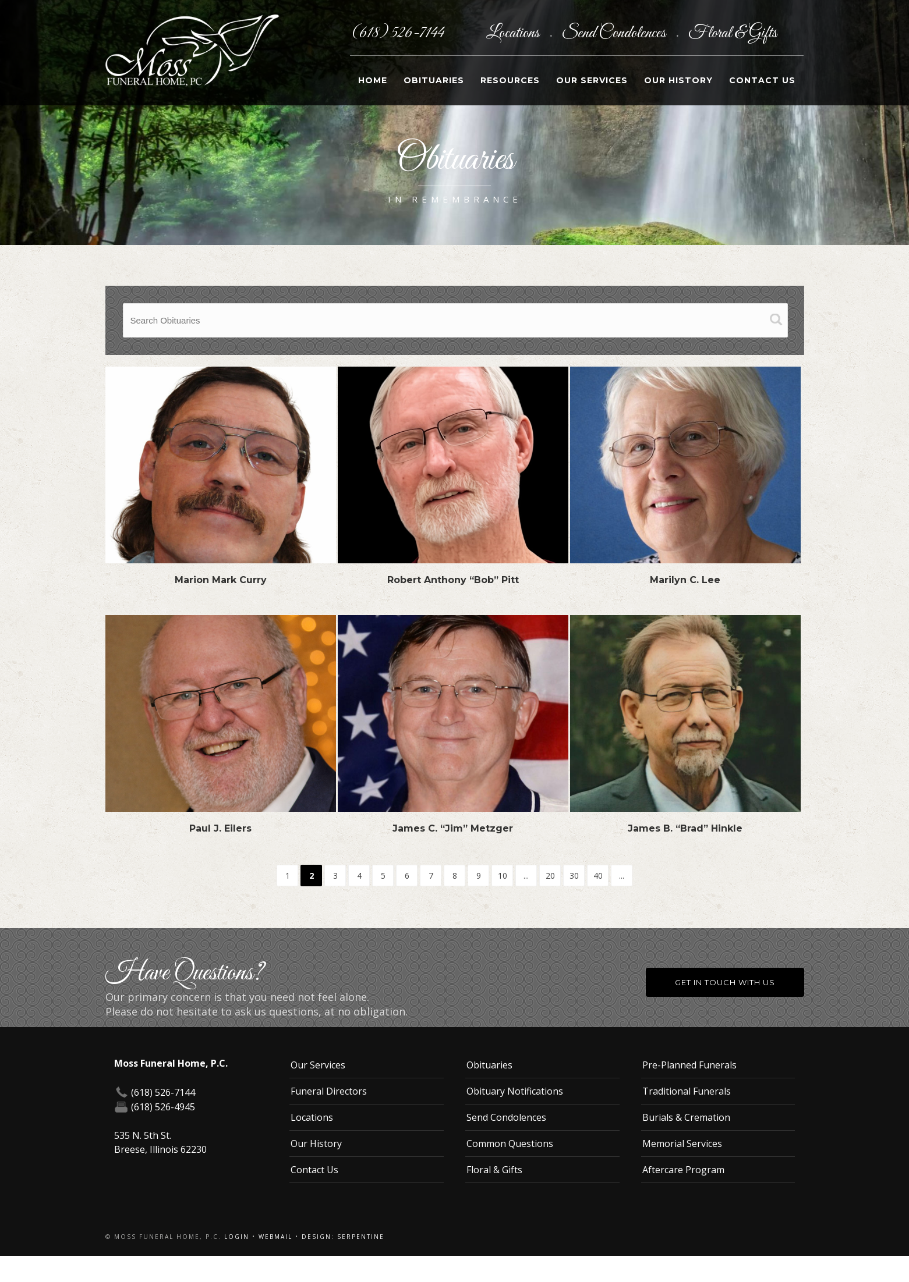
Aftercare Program (683, 1169)
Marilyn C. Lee (685, 579)
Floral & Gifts (732, 33)
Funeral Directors (329, 1091)
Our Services (592, 80)
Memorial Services (682, 1143)
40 (598, 875)
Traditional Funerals (686, 1091)
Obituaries (434, 80)
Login (236, 1237)
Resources (510, 80)
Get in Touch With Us (725, 982)
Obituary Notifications (514, 1091)
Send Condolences (615, 33)
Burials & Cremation (686, 1117)
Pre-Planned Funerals (689, 1065)
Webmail (275, 1237)
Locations (514, 33)
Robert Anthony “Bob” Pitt (453, 579)
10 (502, 875)
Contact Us (762, 80)
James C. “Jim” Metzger (452, 828)
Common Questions (509, 1143)
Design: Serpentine (343, 1237)
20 (550, 875)
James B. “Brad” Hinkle (685, 828)
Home (372, 80)
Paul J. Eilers (220, 828)
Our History (678, 80)
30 (574, 875)
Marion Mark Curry (221, 579)
